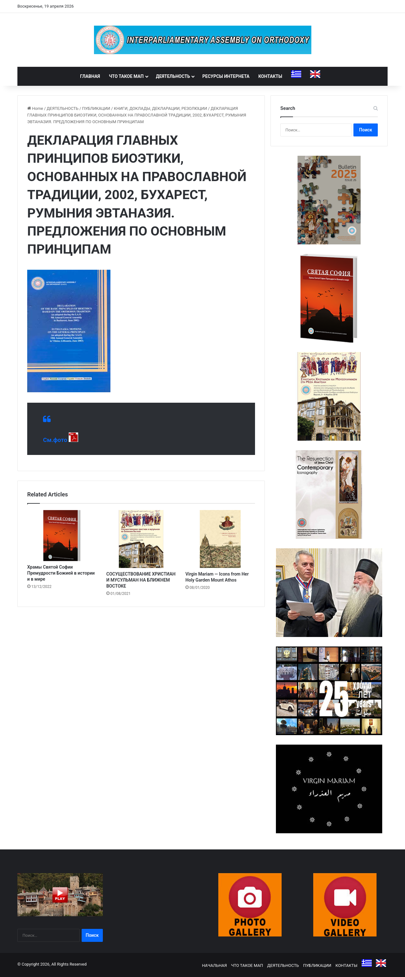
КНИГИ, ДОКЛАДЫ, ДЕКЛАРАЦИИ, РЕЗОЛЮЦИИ (160, 108)
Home (35, 108)
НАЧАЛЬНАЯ (214, 965)
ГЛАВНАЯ (90, 76)
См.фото (55, 440)
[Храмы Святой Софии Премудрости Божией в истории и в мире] (62, 535)
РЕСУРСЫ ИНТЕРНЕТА (225, 76)
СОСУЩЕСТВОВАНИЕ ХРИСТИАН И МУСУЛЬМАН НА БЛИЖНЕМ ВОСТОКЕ (141, 580)
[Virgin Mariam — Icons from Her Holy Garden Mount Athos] (220, 539)
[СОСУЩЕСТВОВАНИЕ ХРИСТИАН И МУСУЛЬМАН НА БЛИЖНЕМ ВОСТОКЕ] (141, 539)
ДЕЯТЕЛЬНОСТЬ (173, 76)
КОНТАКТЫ (270, 76)
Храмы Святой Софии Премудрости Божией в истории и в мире (61, 573)
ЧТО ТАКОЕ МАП (126, 76)
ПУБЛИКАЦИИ (96, 108)
